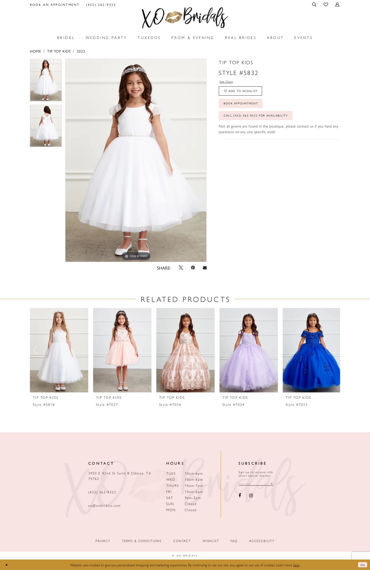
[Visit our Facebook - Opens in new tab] (239, 496)
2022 (81, 51)
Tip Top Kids (58, 51)
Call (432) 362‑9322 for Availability (263, 123)
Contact (182, 541)
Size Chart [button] (228, 82)
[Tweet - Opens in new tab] (180, 267)
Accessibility (261, 541)
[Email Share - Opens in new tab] (205, 267)
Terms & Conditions (142, 541)
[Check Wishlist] (326, 4)
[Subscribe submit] (279, 484)
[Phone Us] (101, 4)
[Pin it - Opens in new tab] (193, 267)
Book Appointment (245, 108)
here (296, 564)
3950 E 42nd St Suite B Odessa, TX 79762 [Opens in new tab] (119, 475)
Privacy (103, 541)
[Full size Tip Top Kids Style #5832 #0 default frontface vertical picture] (135, 160)
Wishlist (211, 541)
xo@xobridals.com (104, 505)
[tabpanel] (46, 82)
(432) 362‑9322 (102, 491)
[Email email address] (259, 484)
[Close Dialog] (7, 565)
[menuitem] (55, 4)
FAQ (234, 541)
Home (35, 51)
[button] (314, 4)
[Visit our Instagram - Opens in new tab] (251, 496)
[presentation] (59, 350)
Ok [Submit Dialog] (362, 564)
